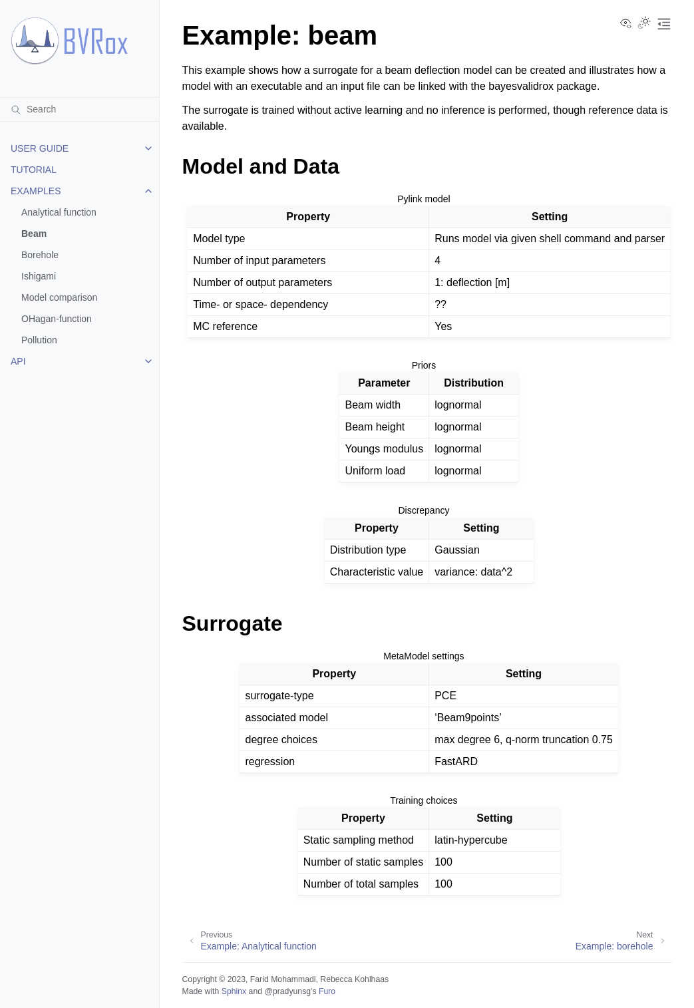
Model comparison (59, 297)
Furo (327, 991)
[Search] (79, 109)
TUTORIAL (34, 169)
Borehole (40, 255)
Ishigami (38, 276)
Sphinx (234, 991)
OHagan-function (56, 318)
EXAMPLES (36, 191)
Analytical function (58, 212)
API (18, 361)
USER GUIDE (40, 148)
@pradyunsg (287, 991)
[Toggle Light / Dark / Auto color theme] (644, 24)
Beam (34, 233)
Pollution (39, 340)
